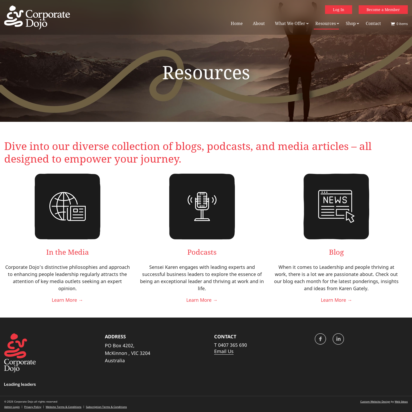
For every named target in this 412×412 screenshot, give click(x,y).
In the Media (67, 252)
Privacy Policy (32, 407)
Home (237, 23)
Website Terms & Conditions (63, 407)
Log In (338, 9)
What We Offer (290, 23)
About (259, 23)
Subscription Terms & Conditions (106, 407)
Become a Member (383, 9)
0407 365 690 (232, 345)
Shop (351, 23)
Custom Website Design (375, 401)
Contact (373, 23)
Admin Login (12, 407)
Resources (325, 23)
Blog (336, 252)
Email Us (224, 351)
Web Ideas (401, 401)
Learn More (67, 300)
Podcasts (202, 252)
